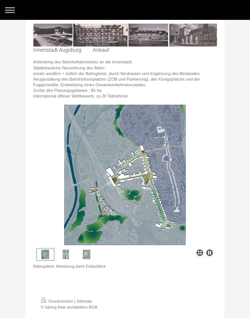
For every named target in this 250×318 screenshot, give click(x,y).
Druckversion (58, 301)
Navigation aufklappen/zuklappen (125, 10)
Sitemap (84, 301)
